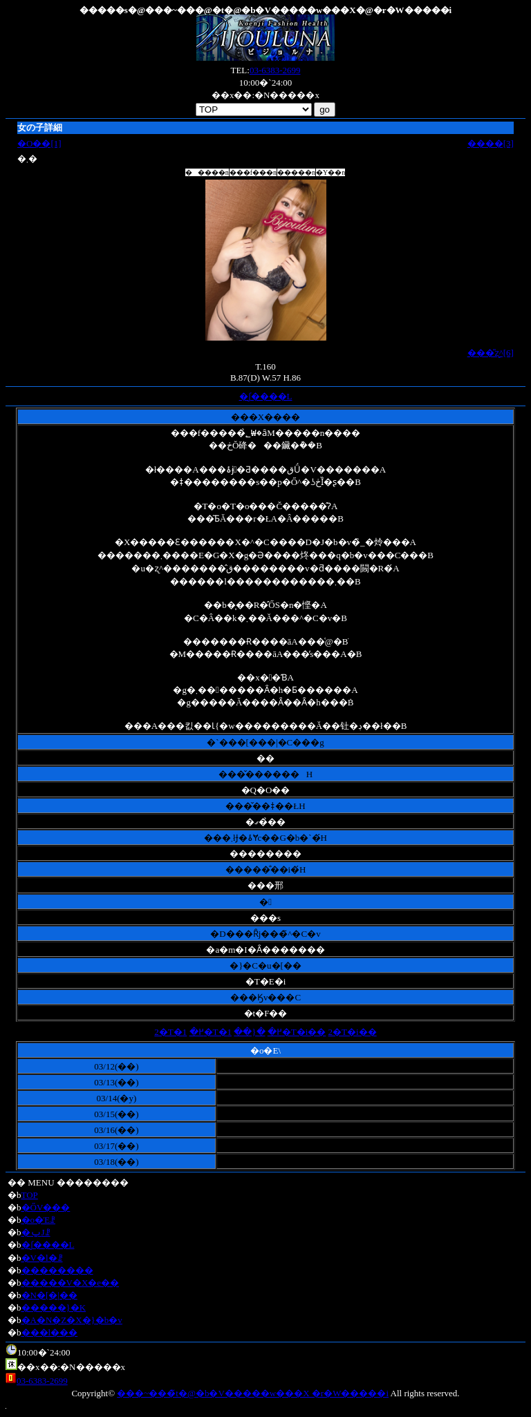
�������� (57, 1270)
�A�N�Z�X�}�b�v (71, 1320)
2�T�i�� (352, 1032)
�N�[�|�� (49, 1295)
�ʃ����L (265, 396)
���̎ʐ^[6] (490, 353)
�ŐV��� (46, 1207)
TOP (29, 1195)
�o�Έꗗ (38, 1220)
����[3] (490, 143)
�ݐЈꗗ (35, 1232)
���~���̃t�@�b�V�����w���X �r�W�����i (253, 1393)
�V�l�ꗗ (42, 1258)
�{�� (249, 1032)
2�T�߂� (178, 1032)
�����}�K (53, 1307)
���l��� (49, 1332)
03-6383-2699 (275, 70)
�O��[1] (39, 143)
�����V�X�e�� (70, 1282)
